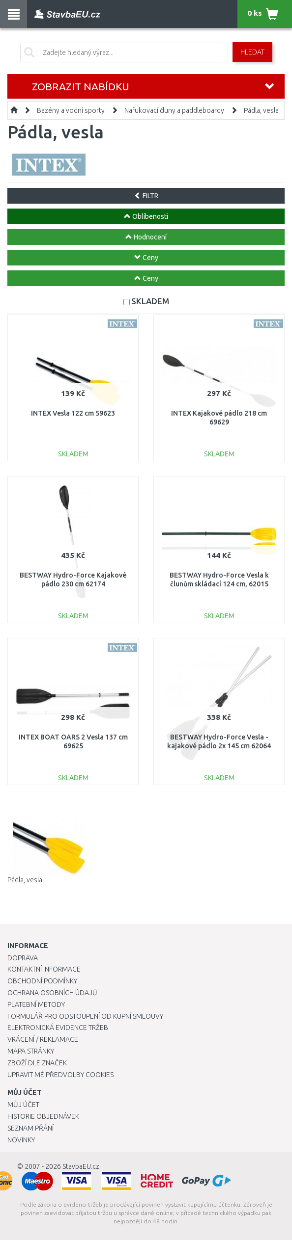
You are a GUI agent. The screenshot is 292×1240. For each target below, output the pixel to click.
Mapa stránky (30, 1051)
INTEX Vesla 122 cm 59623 (73, 413)
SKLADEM (150, 301)
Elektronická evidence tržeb (57, 1027)
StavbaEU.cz (80, 1166)
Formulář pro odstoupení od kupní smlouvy (85, 1016)
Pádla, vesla (261, 110)
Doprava (22, 958)
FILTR (146, 196)
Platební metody (36, 1004)
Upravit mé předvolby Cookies (60, 1075)
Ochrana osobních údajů (52, 993)
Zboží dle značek (37, 1063)
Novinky (21, 1140)
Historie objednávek (43, 1116)
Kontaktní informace (44, 969)
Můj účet (23, 1104)
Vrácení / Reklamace (42, 1039)
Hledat (252, 52)
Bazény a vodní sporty (71, 110)
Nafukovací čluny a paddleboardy (174, 110)
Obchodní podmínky (42, 981)
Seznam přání (30, 1128)
